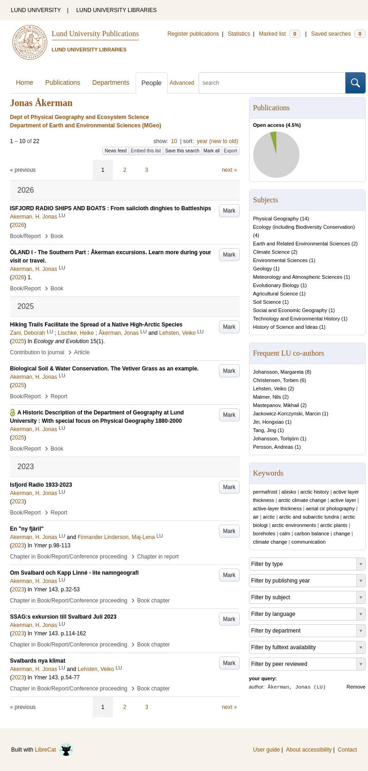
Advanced (181, 83)
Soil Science (267, 302)
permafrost (265, 492)
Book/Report (25, 236)
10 (174, 141)
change (341, 533)
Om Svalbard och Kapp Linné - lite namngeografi (74, 573)
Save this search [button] (182, 150)
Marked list (279, 34)
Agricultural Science (275, 293)
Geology (262, 268)
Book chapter (153, 600)
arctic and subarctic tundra (309, 517)
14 (304, 218)
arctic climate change (302, 500)
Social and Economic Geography (290, 310)
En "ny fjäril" (27, 529)
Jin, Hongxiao (268, 422)
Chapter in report (158, 556)
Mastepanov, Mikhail (276, 405)
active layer (343, 500)
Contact (347, 749)
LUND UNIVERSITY (36, 10)
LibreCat (54, 749)
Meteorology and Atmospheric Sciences (298, 277)
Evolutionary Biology (276, 285)
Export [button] (230, 150)
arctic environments (294, 525)
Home (24, 82)
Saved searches (338, 34)
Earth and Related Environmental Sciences (301, 243)
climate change (270, 542)
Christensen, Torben (276, 380)
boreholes (264, 533)
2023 (18, 501)
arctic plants (334, 525)
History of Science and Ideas (285, 327)
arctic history (314, 492)
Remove (356, 687)
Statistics (239, 34)
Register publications (193, 34)
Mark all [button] (212, 150)
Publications (63, 82)
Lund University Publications (95, 34)
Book (56, 236)
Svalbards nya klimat (37, 661)
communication (308, 542)
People (152, 83)
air (256, 517)
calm (285, 533)
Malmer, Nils (267, 397)
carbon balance (311, 533)
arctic (269, 517)
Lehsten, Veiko (270, 388)
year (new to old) (217, 141)
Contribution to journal (37, 352)
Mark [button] (229, 210)
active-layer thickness (277, 508)
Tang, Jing (264, 430)
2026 (18, 225)
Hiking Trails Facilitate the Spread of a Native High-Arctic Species (96, 324)
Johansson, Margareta (278, 372)
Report (58, 396)
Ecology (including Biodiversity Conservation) (304, 227)
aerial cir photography (330, 508)
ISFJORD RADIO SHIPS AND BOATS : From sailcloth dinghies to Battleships (111, 208)
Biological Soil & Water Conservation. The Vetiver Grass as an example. (104, 368)
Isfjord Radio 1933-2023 (41, 485)
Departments (110, 82)
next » (229, 170)
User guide (266, 749)
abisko (288, 492)
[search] (272, 83)
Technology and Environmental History (296, 318)
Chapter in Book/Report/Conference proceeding (69, 556)
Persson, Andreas (273, 447)
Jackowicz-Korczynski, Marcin (287, 413)
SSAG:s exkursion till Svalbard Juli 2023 (63, 617)
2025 (18, 341)
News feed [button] (115, 150)
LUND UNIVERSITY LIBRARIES (116, 10)
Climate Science (271, 252)
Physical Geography (276, 218)
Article (81, 352)
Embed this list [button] (146, 150)
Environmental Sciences (280, 260)
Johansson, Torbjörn (276, 438)
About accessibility (309, 749)
